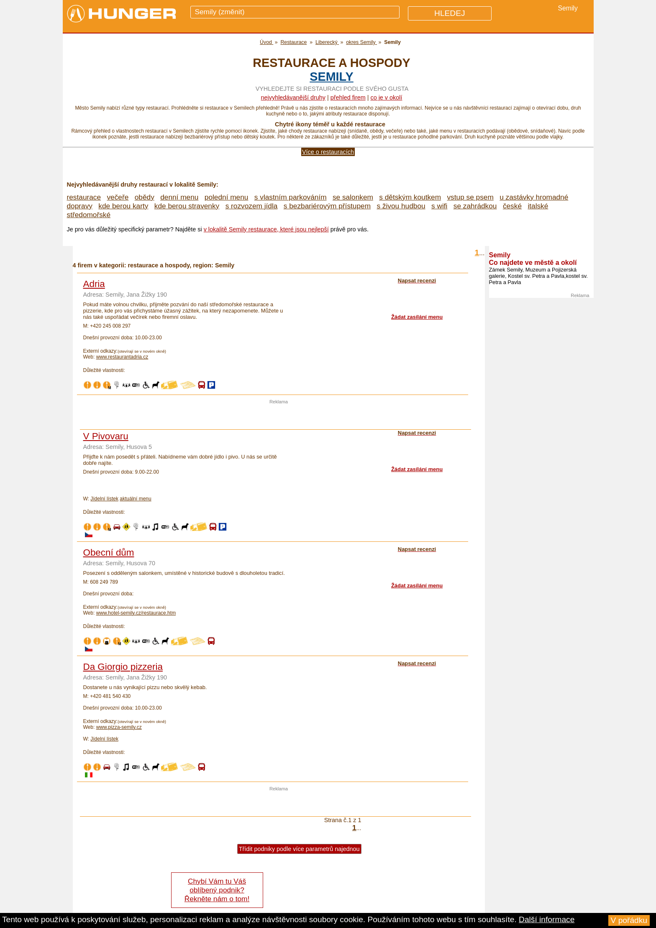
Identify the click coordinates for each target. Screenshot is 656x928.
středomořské (89, 214)
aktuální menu (135, 499)
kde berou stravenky (186, 206)
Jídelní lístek (104, 499)
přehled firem (348, 97)
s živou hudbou (401, 206)
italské (538, 206)
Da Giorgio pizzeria (123, 666)
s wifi (439, 206)
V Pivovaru (105, 436)
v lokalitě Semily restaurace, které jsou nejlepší (266, 229)
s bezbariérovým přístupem (327, 206)
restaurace (84, 197)
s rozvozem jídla (252, 206)
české (512, 206)
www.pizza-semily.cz (119, 727)
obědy (144, 197)
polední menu (227, 197)
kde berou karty (123, 206)
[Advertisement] (279, 416)
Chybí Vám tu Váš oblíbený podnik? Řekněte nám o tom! (216, 890)
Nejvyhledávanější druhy (293, 97)
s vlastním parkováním (290, 197)
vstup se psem (470, 197)
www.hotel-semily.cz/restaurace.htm (136, 613)
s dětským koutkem (410, 197)
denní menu (179, 197)
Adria (94, 284)
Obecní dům (108, 552)
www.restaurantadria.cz (122, 357)
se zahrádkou (475, 206)
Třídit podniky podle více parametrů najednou (299, 849)
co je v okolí (386, 97)
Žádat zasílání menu (417, 317)
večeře (117, 197)
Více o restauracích (328, 152)
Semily (332, 76)
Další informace (546, 919)
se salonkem (353, 197)
